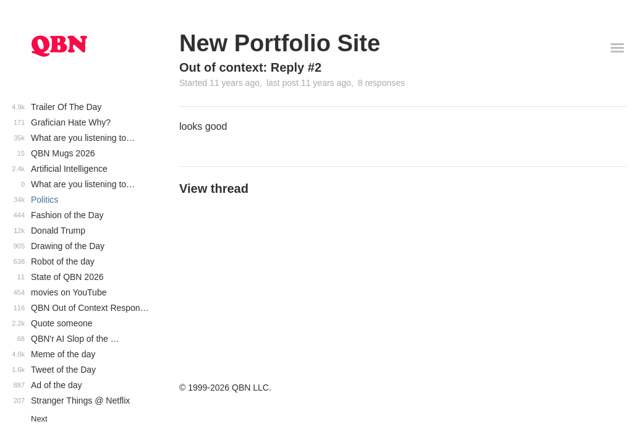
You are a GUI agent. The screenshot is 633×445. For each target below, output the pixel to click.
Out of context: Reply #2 (250, 67)
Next (39, 419)
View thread (214, 188)
